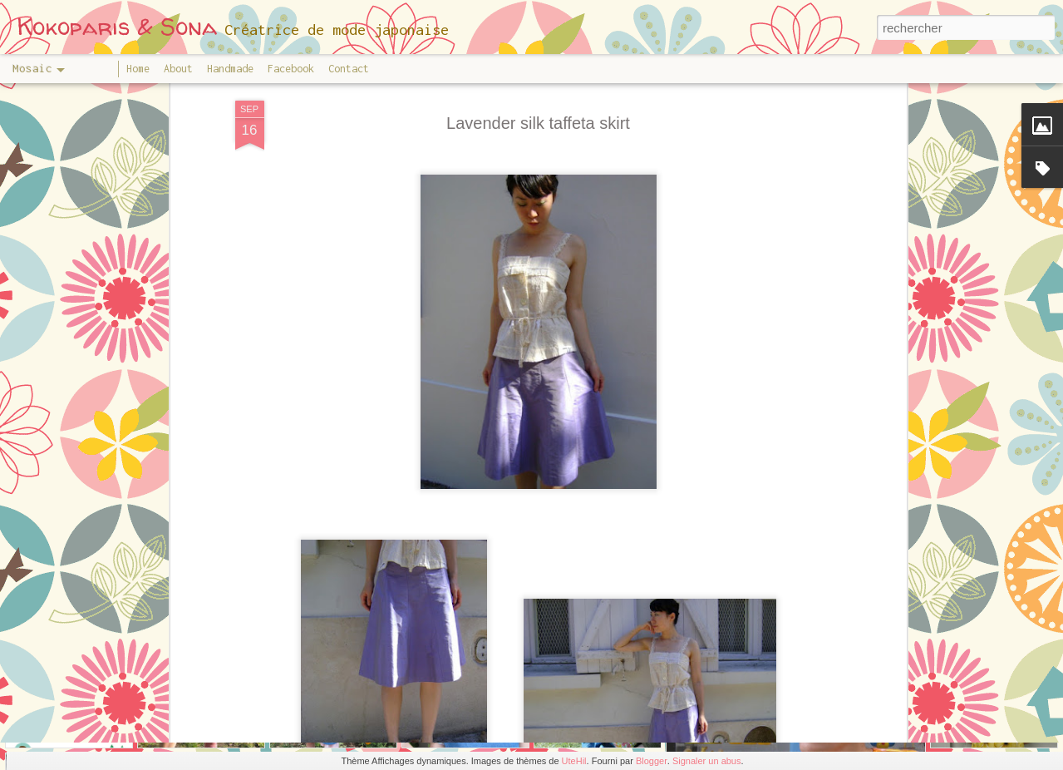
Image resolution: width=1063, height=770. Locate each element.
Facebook (291, 68)
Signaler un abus (706, 761)
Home (138, 68)
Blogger (651, 761)
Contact (348, 68)
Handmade (230, 68)
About (178, 68)
